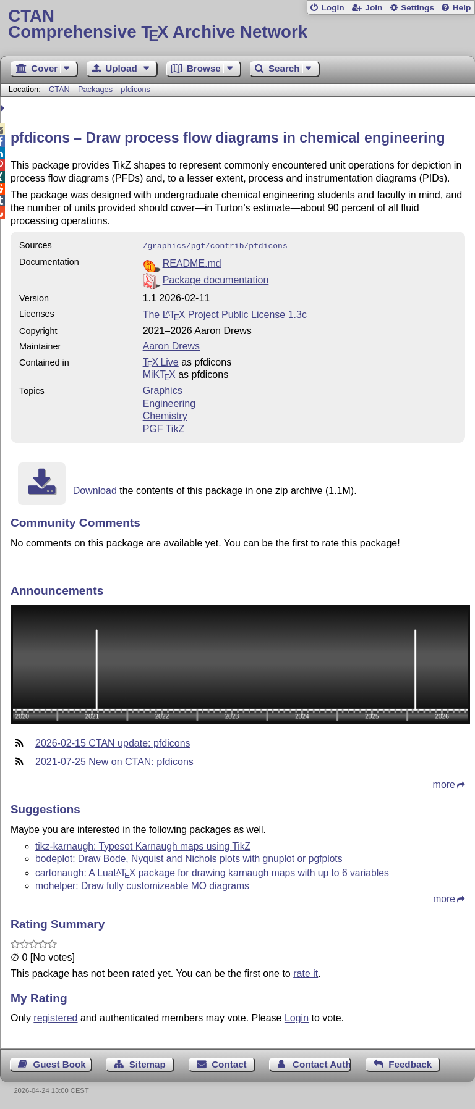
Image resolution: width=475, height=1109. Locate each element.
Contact (229, 1063)
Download (95, 489)
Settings (417, 7)
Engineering (169, 402)
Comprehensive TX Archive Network (237, 24)
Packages (96, 89)
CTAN (59, 89)
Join (373, 7)
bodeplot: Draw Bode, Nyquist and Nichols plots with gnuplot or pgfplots (189, 857)
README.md (192, 262)
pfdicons (135, 89)
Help (462, 7)
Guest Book (59, 1063)
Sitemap (147, 1063)
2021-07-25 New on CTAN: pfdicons (114, 760)
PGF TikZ (164, 427)
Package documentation (216, 279)
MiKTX (159, 373)
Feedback (410, 1063)
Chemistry (165, 414)
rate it (305, 972)
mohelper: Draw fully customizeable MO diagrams (142, 884)
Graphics (162, 389)
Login (332, 7)
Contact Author (322, 1063)
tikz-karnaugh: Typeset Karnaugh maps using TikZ (142, 845)
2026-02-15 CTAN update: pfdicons (112, 742)
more (444, 783)
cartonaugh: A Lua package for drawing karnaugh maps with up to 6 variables (212, 871)
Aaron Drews (171, 345)
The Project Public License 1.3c (225, 313)
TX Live (161, 361)
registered (55, 1016)
